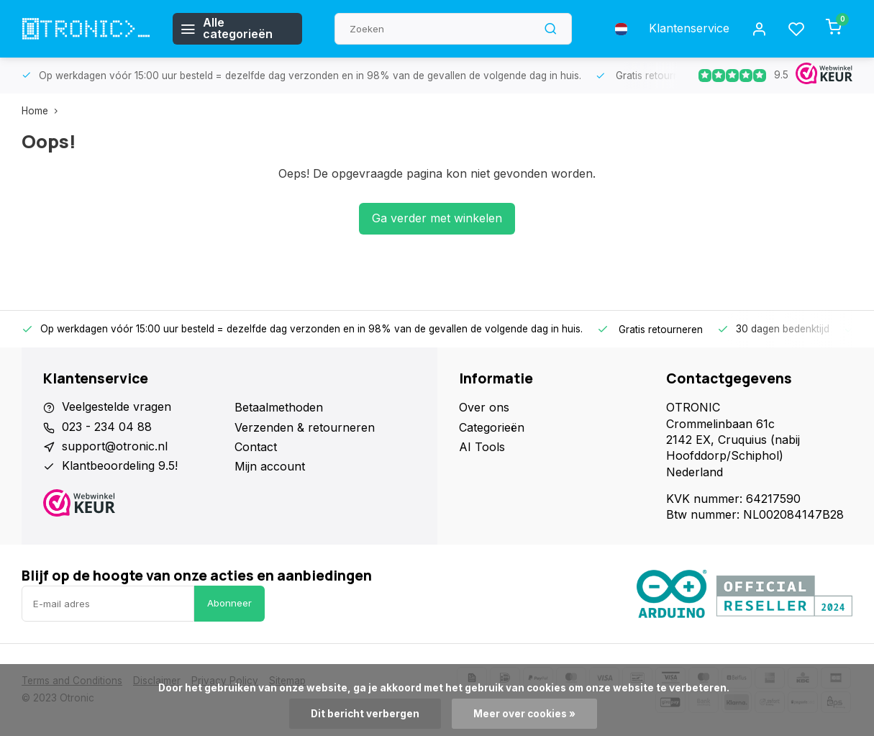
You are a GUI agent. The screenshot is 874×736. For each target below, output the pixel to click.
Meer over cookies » (524, 713)
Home (43, 111)
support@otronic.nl (115, 447)
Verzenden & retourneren (305, 427)
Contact (256, 447)
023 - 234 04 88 (107, 427)
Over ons (484, 407)
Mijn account (270, 466)
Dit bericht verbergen (365, 713)
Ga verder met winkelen (437, 219)
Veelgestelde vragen (116, 407)
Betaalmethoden (279, 407)
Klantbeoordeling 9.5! (120, 466)
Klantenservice (689, 29)
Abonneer (229, 603)
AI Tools (482, 447)
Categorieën (491, 427)
